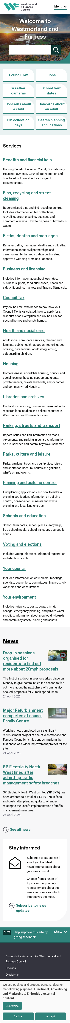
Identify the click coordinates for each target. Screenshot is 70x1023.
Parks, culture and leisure (27, 454)
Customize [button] (12, 1005)
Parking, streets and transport (31, 425)
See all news (20, 829)
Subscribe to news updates (31, 907)
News (10, 641)
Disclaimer (12, 974)
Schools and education (24, 515)
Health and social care (24, 330)
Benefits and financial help (27, 160)
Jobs (52, 77)
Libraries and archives (23, 396)
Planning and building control (30, 482)
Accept (50, 1016)
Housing (10, 363)
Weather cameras (18, 90)
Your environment (19, 597)
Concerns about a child (18, 106)
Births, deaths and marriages (30, 235)
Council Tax (18, 75)
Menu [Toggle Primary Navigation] (60, 6)
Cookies (11, 968)
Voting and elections (22, 544)
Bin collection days (18, 122)
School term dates (51, 90)
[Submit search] (56, 50)
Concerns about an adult (52, 106)
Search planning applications (51, 122)
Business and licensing (24, 269)
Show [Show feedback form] (60, 932)
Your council (14, 568)
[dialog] (35, 1001)
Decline (18, 1016)
